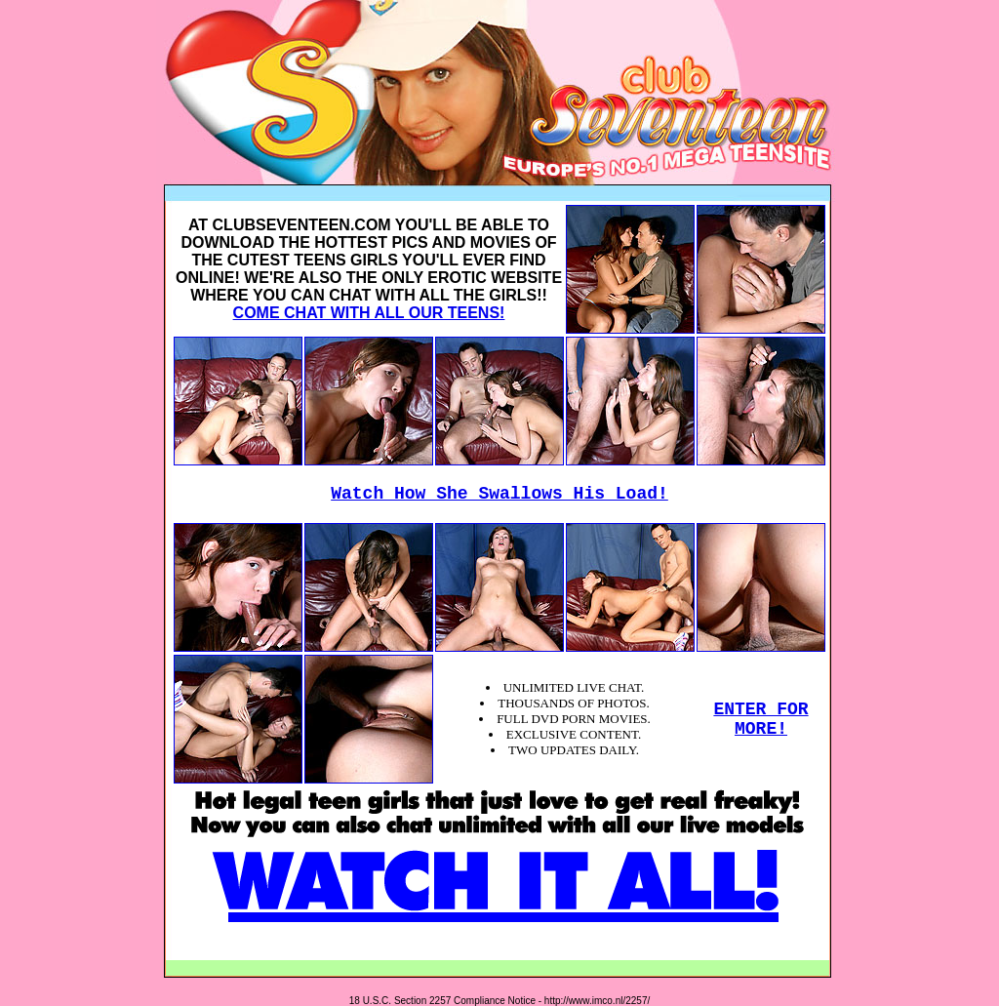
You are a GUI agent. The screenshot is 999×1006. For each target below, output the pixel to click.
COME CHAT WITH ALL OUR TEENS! (369, 312)
